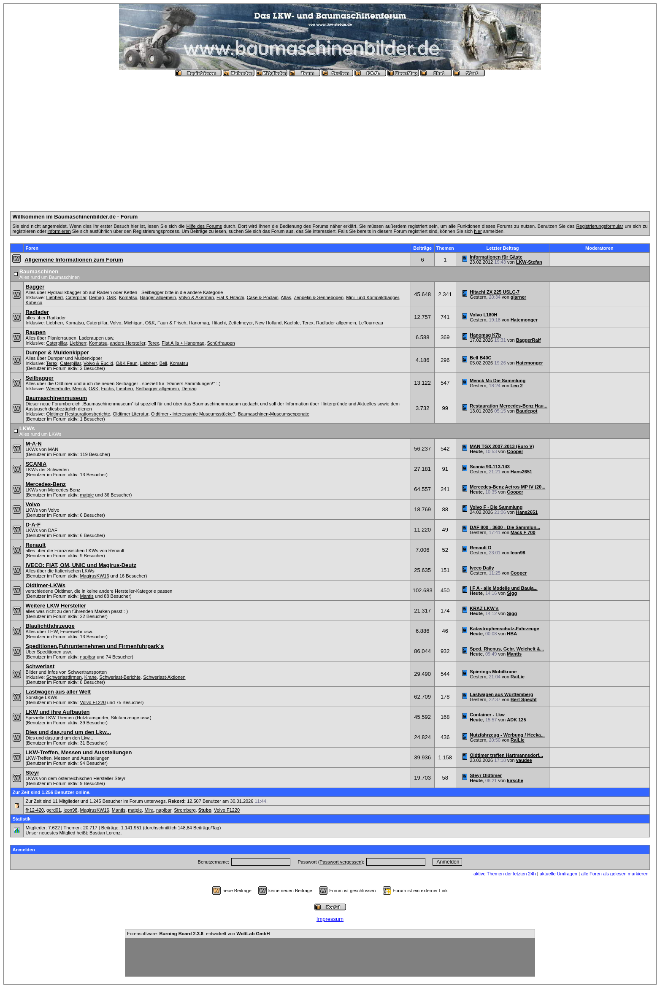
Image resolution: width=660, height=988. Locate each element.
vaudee (524, 760)
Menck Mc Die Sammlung (497, 380)
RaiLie (518, 676)
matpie (87, 494)
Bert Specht (524, 699)
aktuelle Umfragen (558, 873)
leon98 (518, 552)
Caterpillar (76, 297)
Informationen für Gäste (496, 256)
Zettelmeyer (240, 322)
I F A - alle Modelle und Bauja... (504, 588)
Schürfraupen (221, 343)
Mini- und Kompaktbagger (372, 297)
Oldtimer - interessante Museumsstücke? (193, 413)
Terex (308, 322)
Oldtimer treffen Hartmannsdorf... (506, 755)
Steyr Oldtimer (486, 775)
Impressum (330, 919)
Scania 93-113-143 (490, 466)
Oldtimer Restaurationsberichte (78, 413)
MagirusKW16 (94, 575)
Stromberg (184, 810)
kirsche (515, 780)
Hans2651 (521, 471)
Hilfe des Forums (204, 226)
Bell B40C (480, 357)
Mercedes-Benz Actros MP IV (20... (507, 486)
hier (477, 231)
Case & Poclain (263, 297)
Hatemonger (524, 319)
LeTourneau (371, 322)
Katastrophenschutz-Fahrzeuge (504, 628)
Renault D (480, 547)
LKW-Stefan (529, 262)
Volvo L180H (483, 314)
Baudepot (527, 410)
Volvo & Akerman (196, 297)
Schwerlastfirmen (63, 677)
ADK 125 (516, 719)
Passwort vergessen (340, 861)
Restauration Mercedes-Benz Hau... (508, 405)
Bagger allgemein (158, 297)
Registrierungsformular (599, 226)
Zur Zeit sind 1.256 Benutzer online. (51, 792)
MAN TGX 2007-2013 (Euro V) (502, 446)
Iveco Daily (482, 567)
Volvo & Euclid (98, 363)
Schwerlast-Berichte (120, 677)
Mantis (86, 596)
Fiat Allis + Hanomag (183, 343)
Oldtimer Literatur (130, 413)
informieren (59, 231)
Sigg (512, 593)
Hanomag (199, 322)
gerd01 (53, 810)
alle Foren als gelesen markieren (615, 873)
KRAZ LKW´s (484, 608)
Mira (148, 810)
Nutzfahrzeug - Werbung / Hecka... (507, 734)
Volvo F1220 (92, 702)
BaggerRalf (528, 340)
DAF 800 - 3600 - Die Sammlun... (505, 527)
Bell (163, 363)
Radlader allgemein (336, 322)
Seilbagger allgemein (157, 388)
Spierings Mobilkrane (493, 671)
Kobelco (33, 302)
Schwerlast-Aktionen (164, 677)
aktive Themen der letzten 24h (504, 873)
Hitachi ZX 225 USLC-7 (494, 291)
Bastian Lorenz (104, 832)
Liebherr (54, 297)
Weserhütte (58, 388)
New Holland (268, 322)
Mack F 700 (523, 532)
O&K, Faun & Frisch (166, 322)
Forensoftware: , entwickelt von (198, 933)
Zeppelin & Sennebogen (319, 297)
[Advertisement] (330, 140)
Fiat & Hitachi (230, 297)
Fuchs (107, 388)
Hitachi (218, 322)
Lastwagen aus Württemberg (501, 694)
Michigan (133, 322)
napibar (87, 656)
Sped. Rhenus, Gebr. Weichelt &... (507, 648)
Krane (90, 677)
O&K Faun (126, 363)
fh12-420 (34, 810)
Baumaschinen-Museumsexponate (273, 413)
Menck (79, 388)
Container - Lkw (487, 714)
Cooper (515, 451)
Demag (96, 297)
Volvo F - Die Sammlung (496, 507)
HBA (512, 633)
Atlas (286, 297)
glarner (518, 297)
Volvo (115, 322)
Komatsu (128, 297)
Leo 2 (517, 385)
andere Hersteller (127, 343)
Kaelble (292, 322)
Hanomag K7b (485, 334)
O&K (111, 297)
